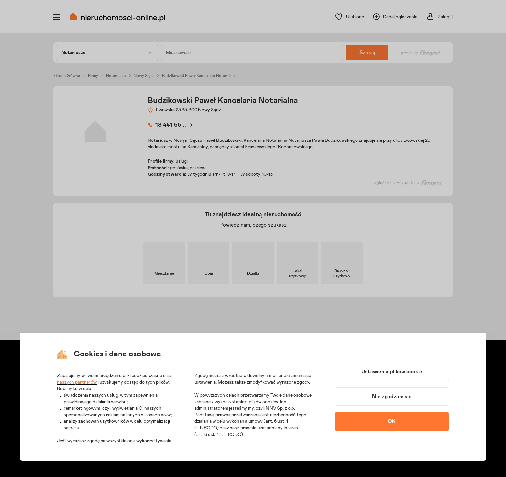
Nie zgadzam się (392, 396)
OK (392, 421)
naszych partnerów (77, 382)
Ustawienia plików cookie (391, 371)
